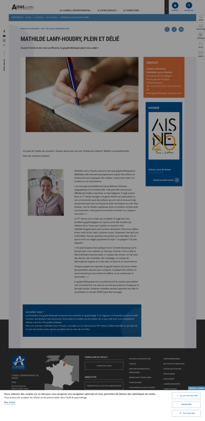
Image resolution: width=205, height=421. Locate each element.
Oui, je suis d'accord (186, 395)
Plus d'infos (9, 402)
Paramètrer (186, 404)
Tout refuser (186, 413)
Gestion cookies (196, 388)
